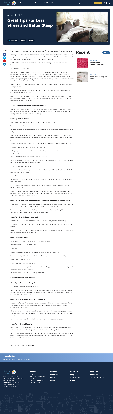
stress (31, 40)
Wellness (13, 40)
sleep (23, 40)
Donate (98, 3)
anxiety (62, 76)
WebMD (13, 68)
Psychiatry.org (63, 51)
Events (31, 3)
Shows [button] (23, 3)
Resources (38, 3)
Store (53, 3)
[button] (107, 3)
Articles (46, 3)
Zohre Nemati (21, 345)
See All (106, 52)
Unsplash (31, 345)
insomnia (26, 84)
